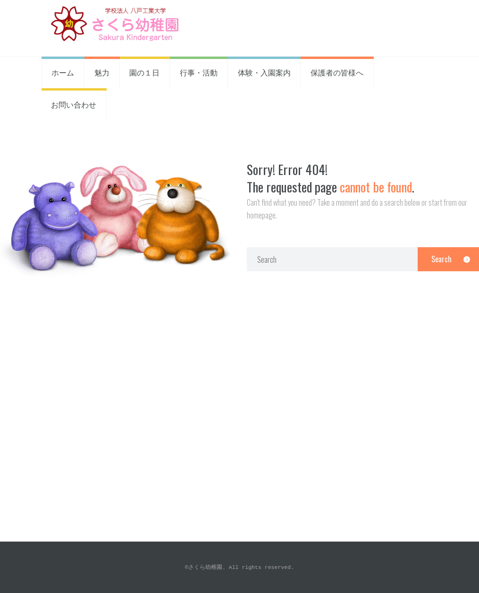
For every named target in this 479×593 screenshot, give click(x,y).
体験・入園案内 (264, 72)
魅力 (101, 72)
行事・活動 (199, 72)
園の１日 (144, 72)
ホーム (62, 72)
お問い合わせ (73, 104)
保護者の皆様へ (337, 72)
